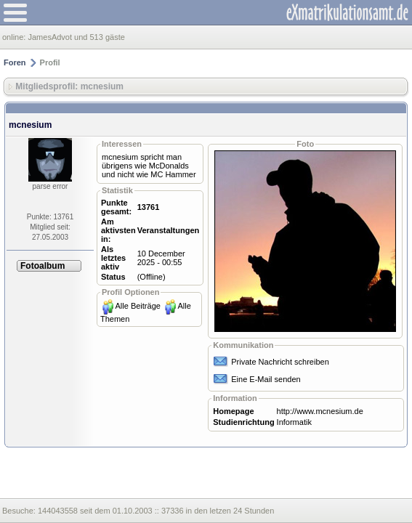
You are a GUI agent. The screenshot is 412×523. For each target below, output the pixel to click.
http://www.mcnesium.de (320, 411)
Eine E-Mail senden (265, 379)
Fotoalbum (42, 266)
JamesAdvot (50, 37)
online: (15, 37)
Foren (15, 62)
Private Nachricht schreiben (280, 361)
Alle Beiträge (138, 305)
